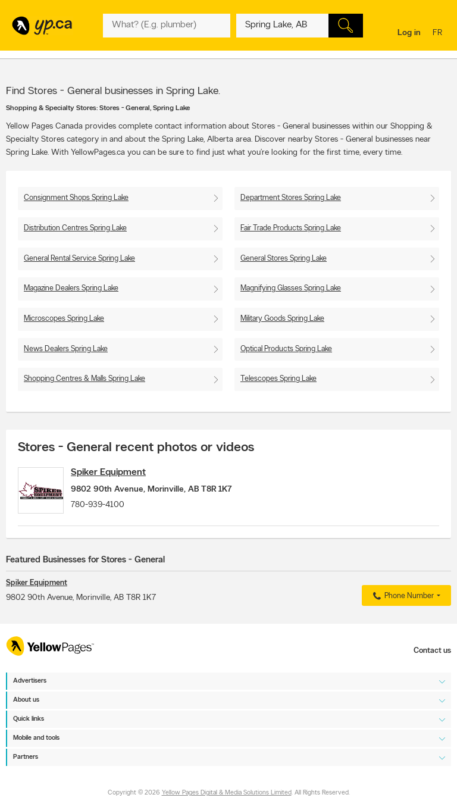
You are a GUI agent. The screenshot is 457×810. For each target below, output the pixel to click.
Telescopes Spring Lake (278, 379)
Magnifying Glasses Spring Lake (290, 288)
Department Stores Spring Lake (290, 198)
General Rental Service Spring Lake (79, 258)
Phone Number (402, 603)
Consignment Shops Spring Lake (76, 198)
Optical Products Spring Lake (286, 349)
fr (439, 33)
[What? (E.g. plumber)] (166, 25)
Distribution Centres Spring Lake (75, 228)
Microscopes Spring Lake (64, 319)
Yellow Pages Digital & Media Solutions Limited (227, 793)
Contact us (432, 651)
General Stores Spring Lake (283, 258)
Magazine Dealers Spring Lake (71, 288)
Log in (409, 33)
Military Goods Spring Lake (282, 319)
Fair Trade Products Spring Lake (290, 228)
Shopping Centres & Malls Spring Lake (84, 379)
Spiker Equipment (120, 472)
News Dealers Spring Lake (66, 349)
